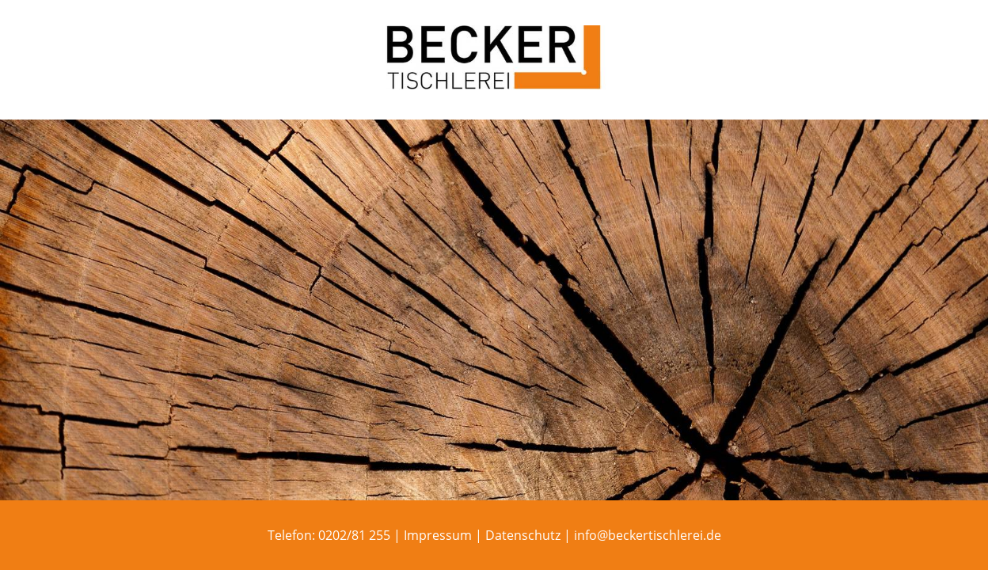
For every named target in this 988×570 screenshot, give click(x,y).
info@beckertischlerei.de (647, 535)
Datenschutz (522, 535)
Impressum (438, 535)
